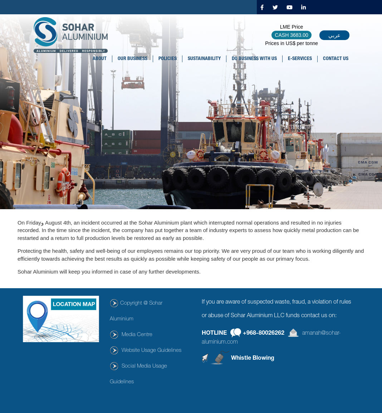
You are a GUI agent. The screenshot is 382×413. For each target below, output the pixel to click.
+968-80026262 (263, 333)
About (100, 59)
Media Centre (137, 335)
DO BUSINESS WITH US (254, 59)
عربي (334, 35)
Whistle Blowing (252, 359)
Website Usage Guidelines (151, 350)
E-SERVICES (300, 59)
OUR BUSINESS (132, 59)
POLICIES (167, 59)
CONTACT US (335, 59)
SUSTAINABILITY (204, 59)
